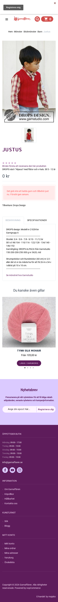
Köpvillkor (9, 494)
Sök (6, 521)
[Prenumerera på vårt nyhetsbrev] (29, 409)
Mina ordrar (10, 548)
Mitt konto (9, 543)
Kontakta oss (10, 503)
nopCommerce (33, 588)
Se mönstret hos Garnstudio (19, 275)
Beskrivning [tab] (13, 220)
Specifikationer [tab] (37, 220)
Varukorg (8, 557)
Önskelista (9, 562)
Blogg (7, 526)
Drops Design (19, 205)
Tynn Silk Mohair (29, 350)
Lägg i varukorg (29, 363)
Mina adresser (11, 553)
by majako (50, 596)
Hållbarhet (9, 498)
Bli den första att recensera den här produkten (24, 166)
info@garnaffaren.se (12, 462)
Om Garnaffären (12, 489)
